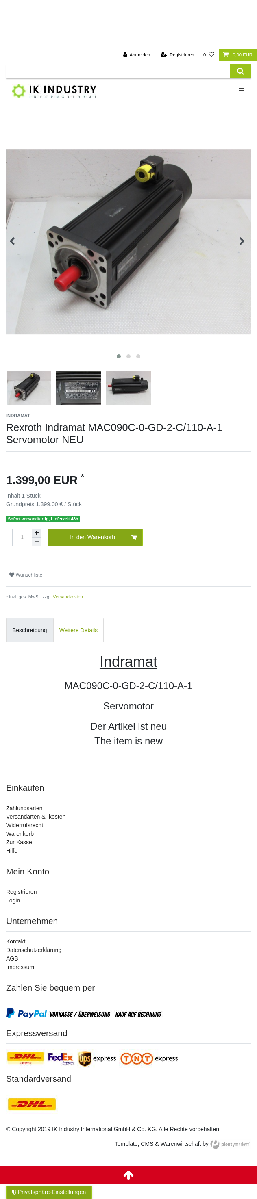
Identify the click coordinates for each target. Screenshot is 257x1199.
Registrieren (21, 892)
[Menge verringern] (36, 542)
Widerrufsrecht (24, 825)
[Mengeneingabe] (22, 537)
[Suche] (240, 71)
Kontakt (15, 941)
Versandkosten (68, 596)
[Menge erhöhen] (36, 533)
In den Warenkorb (103, 537)
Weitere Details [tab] (78, 630)
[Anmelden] (137, 55)
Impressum (20, 967)
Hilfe (11, 851)
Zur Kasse (19, 842)
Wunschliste (25, 575)
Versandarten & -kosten (35, 816)
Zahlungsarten (24, 808)
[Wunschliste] (209, 55)
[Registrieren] (177, 55)
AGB (12, 958)
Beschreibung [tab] (29, 630)
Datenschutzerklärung (33, 950)
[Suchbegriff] (118, 71)
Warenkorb (20, 833)
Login (13, 900)
